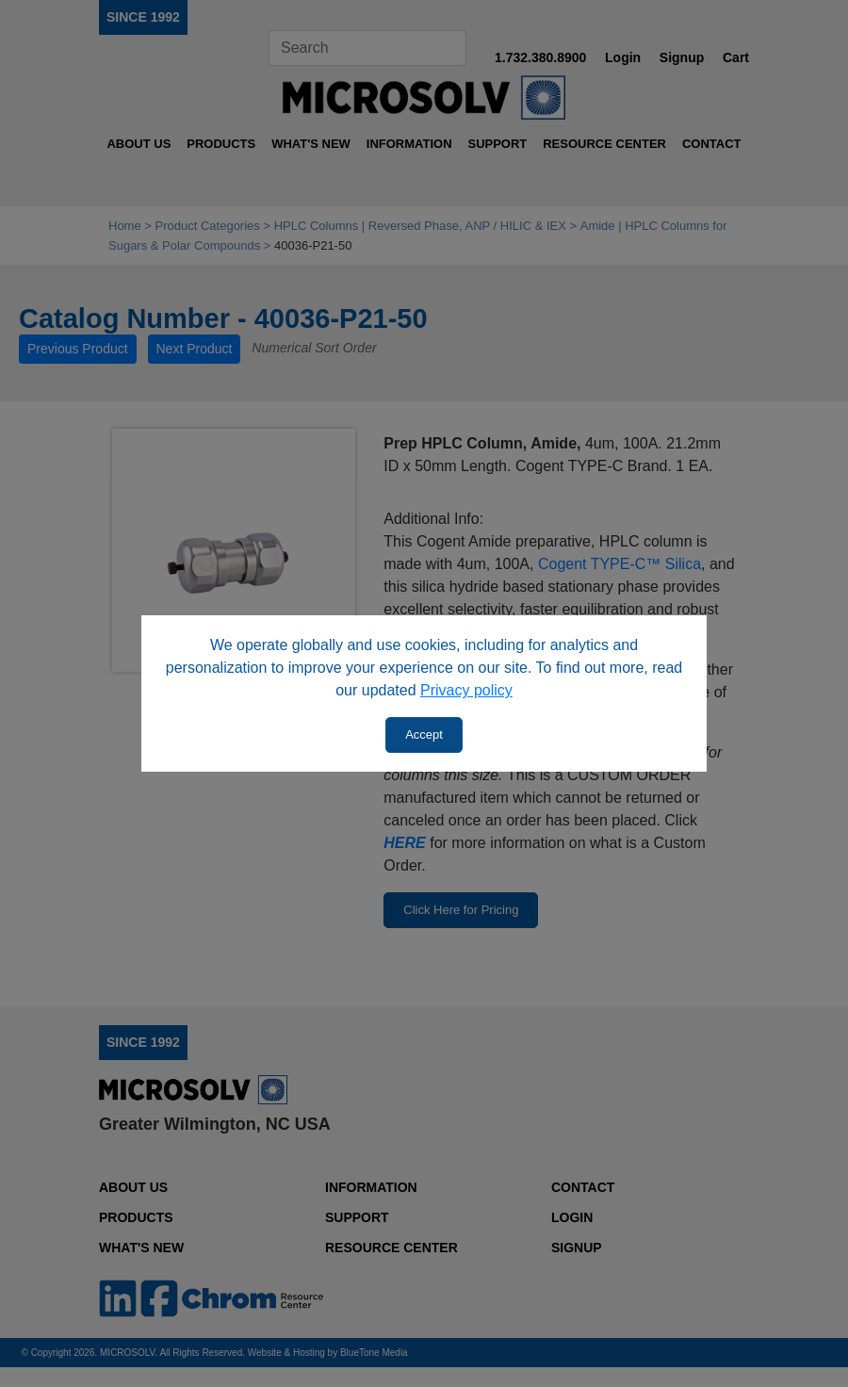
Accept (424, 734)
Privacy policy (466, 690)
